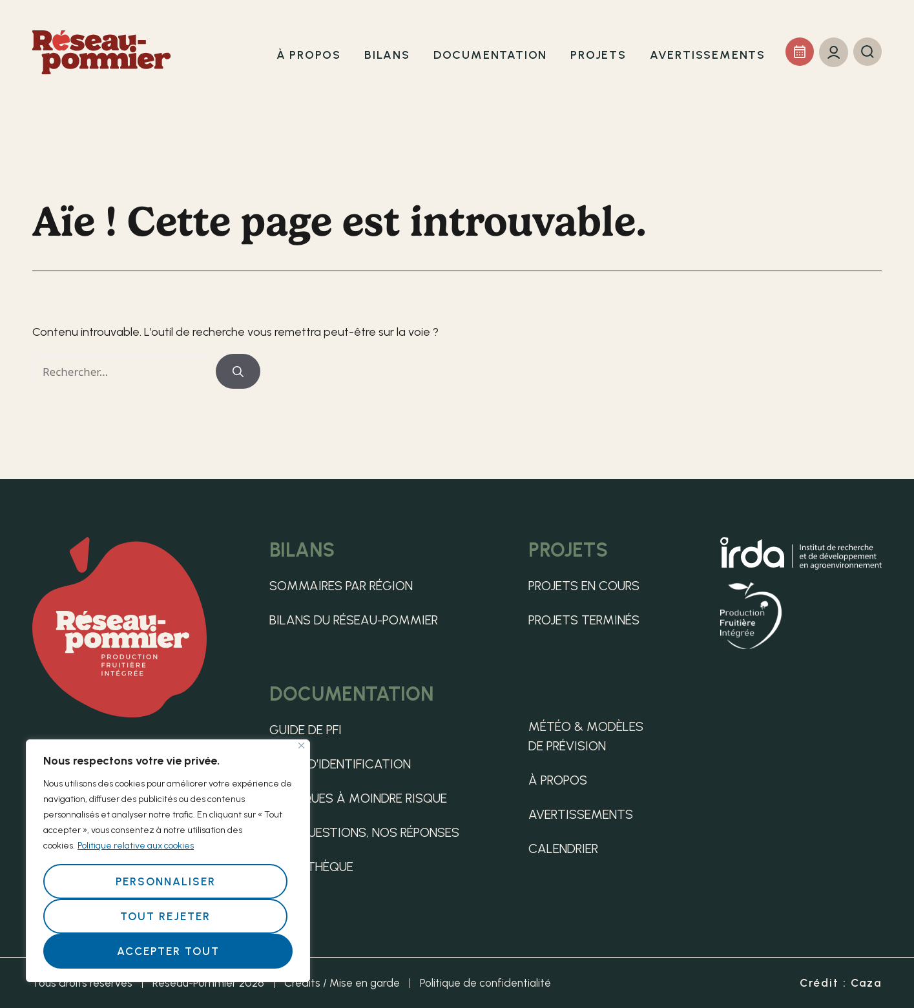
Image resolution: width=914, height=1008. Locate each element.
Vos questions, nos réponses (364, 832)
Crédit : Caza (841, 982)
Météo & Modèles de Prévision (585, 736)
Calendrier (563, 848)
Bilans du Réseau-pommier (353, 620)
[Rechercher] (238, 371)
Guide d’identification (340, 764)
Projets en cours (583, 585)
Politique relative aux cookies (136, 845)
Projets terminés (583, 620)
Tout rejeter (165, 916)
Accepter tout (168, 951)
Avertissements (580, 814)
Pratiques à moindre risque (358, 798)
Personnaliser (166, 881)
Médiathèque (311, 866)
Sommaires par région (341, 585)
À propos (557, 780)
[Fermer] (301, 745)
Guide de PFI (305, 729)
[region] (168, 860)
